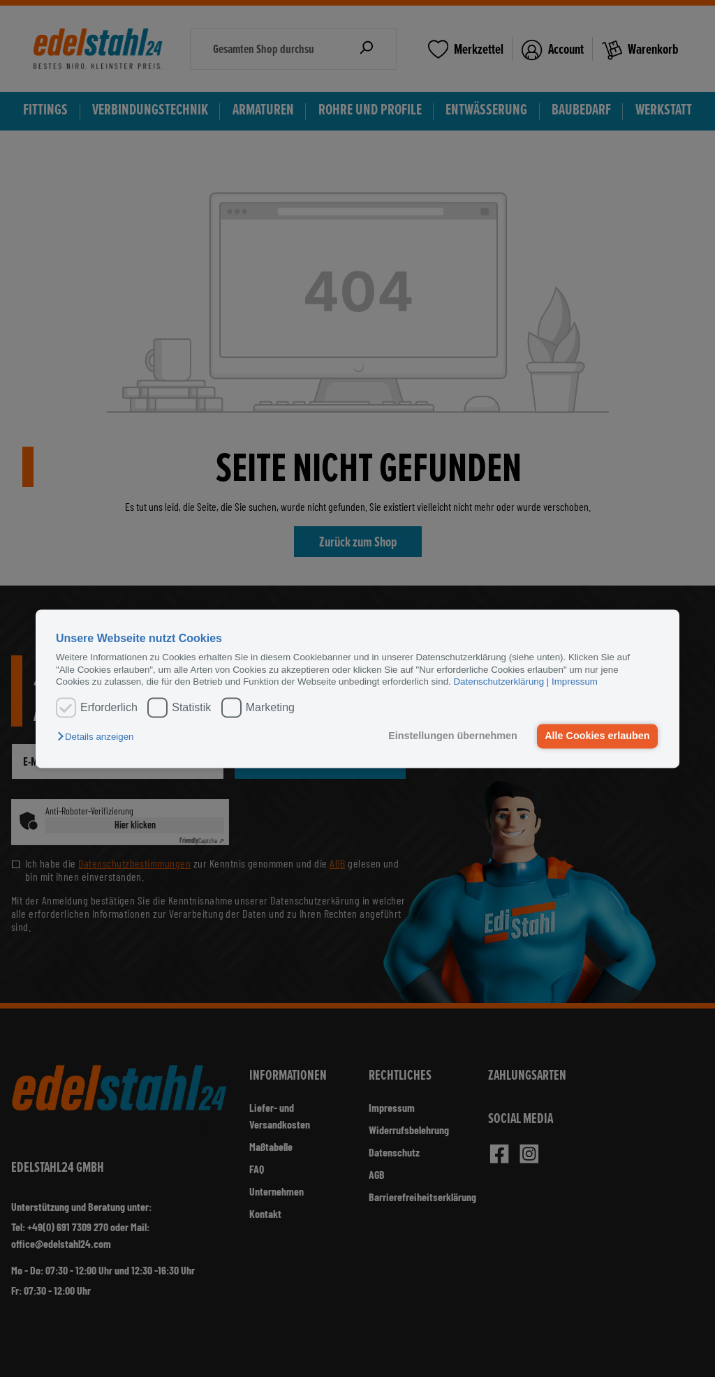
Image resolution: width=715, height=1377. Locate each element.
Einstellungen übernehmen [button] (452, 736)
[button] (99, 737)
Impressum (575, 681)
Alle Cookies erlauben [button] (597, 736)
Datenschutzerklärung (498, 681)
